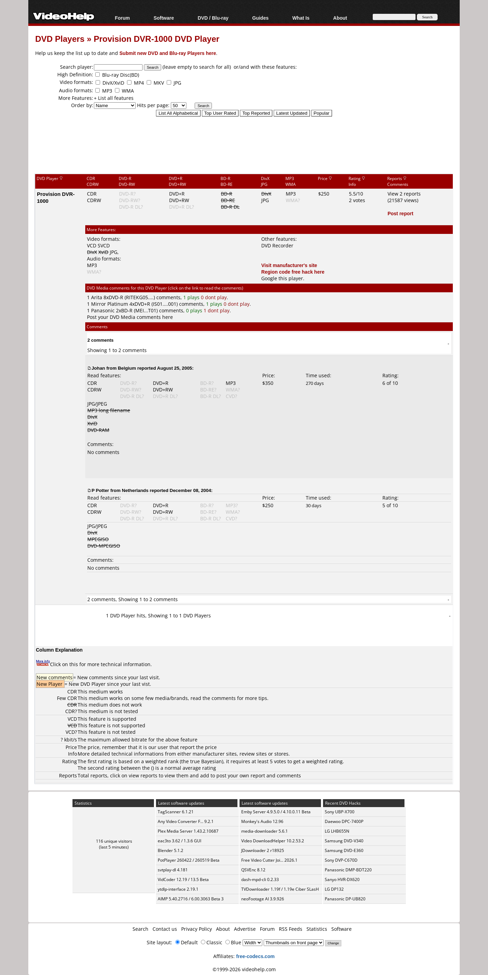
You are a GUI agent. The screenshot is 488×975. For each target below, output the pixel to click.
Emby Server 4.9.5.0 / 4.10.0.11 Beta (276, 812)
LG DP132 (334, 889)
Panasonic (103, 310)
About (340, 18)
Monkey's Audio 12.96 (262, 821)
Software (164, 18)
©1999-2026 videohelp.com (244, 969)
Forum (122, 18)
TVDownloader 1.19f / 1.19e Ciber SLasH (280, 889)
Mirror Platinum (109, 304)
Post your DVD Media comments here (130, 317)
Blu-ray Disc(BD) (120, 75)
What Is (301, 18)
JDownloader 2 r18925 (262, 850)
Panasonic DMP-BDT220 (348, 870)
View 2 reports (404, 193)
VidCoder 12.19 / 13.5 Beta (183, 879)
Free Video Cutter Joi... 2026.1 (269, 860)
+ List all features (114, 98)
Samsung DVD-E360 (344, 850)
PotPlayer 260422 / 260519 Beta (188, 860)
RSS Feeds (290, 929)
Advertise (245, 929)
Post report (400, 213)
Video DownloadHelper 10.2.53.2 (272, 841)
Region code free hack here (292, 271)
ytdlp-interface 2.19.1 (178, 889)
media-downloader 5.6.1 (264, 831)
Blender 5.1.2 (170, 850)
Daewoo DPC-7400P (344, 821)
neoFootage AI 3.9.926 (262, 899)
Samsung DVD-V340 (344, 841)
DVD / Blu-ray (213, 18)
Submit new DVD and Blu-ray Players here (167, 53)
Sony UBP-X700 (339, 812)
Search (140, 929)
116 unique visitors (114, 841)
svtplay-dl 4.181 (173, 870)
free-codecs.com (255, 956)
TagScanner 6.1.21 (176, 812)
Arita (96, 297)
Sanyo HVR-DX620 (342, 879)
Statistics (316, 929)
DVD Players (60, 38)
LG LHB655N (337, 831)
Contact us (165, 929)
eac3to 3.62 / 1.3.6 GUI (179, 841)
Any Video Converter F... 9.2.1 (186, 821)
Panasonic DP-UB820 (345, 899)
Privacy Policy (196, 929)
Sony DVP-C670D (341, 860)
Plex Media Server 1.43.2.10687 (188, 831)
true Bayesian (206, 761)
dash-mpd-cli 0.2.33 (260, 879)
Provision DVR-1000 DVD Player (156, 38)
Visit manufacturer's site (289, 265)
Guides (260, 18)
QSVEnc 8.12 (253, 870)
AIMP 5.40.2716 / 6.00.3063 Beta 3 (191, 899)
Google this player (282, 278)
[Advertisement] (244, 144)
